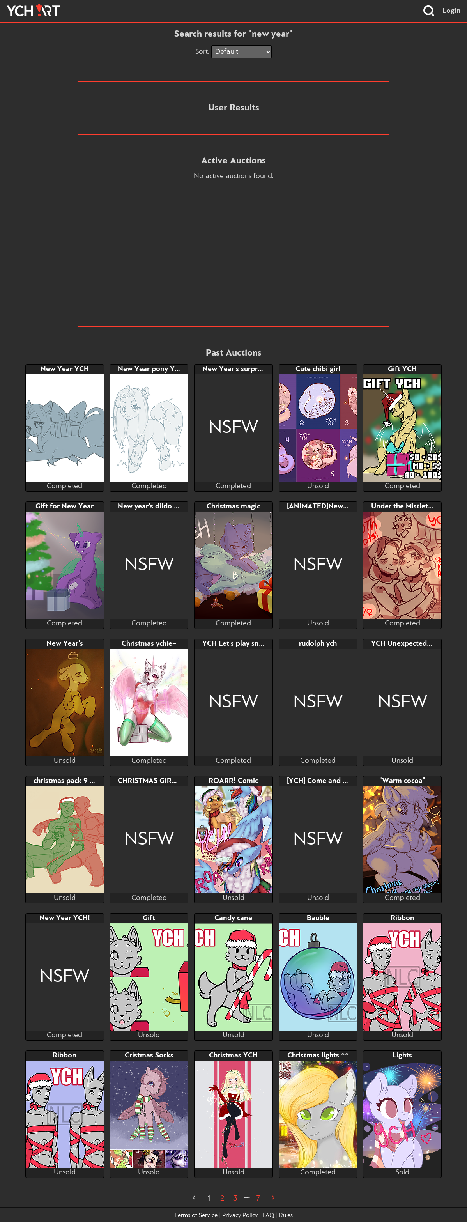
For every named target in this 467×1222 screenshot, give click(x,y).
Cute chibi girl (317, 369)
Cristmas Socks (149, 1055)
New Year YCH (65, 369)
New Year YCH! (64, 918)
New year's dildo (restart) (159, 506)
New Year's (64, 644)
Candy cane (233, 918)
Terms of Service (196, 1215)
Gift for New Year (64, 506)
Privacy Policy (240, 1215)
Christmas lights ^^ (318, 1055)
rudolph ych (318, 644)
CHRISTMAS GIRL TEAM (157, 781)
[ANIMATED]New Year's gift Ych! (340, 506)
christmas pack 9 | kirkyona (78, 781)
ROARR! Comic (233, 781)
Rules (286, 1215)
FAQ (268, 1215)
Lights (402, 1055)
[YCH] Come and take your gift (337, 781)
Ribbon (402, 918)
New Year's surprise (234, 369)
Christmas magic (233, 506)
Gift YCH (402, 369)
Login (451, 11)
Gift (149, 918)
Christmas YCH (233, 1055)
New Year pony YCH (151, 369)
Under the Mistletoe (403, 506)
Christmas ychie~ (149, 644)
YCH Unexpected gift (405, 644)
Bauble (318, 918)
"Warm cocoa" (402, 781)
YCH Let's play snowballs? (245, 644)
